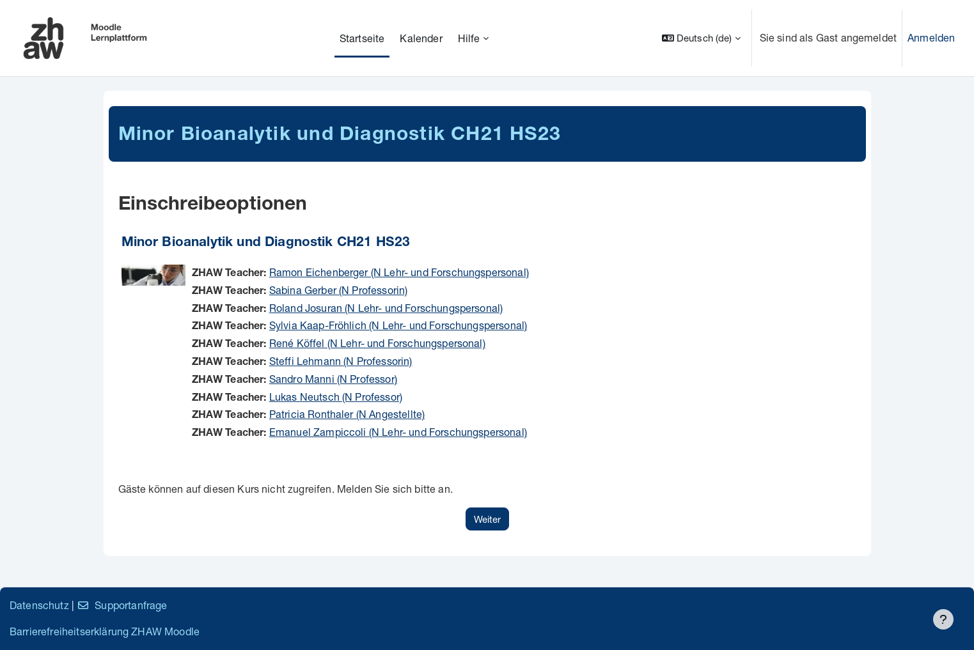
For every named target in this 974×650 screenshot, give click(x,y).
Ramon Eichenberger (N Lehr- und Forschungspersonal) (399, 272)
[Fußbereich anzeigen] (943, 619)
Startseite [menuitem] (362, 38)
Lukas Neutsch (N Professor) (335, 397)
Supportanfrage (122, 605)
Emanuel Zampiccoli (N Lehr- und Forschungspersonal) (398, 432)
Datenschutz (39, 605)
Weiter (487, 519)
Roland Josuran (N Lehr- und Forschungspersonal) (386, 308)
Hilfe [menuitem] (469, 38)
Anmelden (931, 37)
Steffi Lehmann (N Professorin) (340, 361)
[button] (701, 38)
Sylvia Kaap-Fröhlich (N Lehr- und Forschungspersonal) (398, 325)
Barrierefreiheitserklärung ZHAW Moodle (105, 631)
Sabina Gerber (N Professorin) (338, 290)
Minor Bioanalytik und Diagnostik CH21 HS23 (266, 243)
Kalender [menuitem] (421, 38)
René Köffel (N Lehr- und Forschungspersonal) (377, 343)
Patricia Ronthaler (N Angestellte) (347, 414)
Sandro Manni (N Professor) (333, 379)
